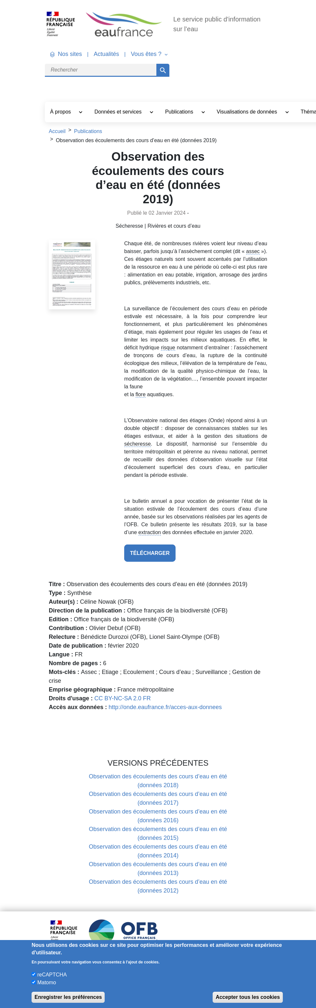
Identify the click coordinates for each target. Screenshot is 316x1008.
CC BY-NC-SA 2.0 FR (122, 698)
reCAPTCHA (52, 974)
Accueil (57, 131)
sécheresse (137, 444)
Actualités (106, 54)
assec (253, 251)
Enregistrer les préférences (68, 997)
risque (168, 347)
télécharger (150, 553)
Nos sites (70, 54)
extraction (149, 532)
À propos (61, 111)
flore (141, 394)
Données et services (118, 111)
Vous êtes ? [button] (147, 54)
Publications (180, 111)
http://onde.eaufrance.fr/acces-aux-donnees (165, 707)
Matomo (46, 982)
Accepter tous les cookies (248, 997)
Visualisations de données (248, 111)
